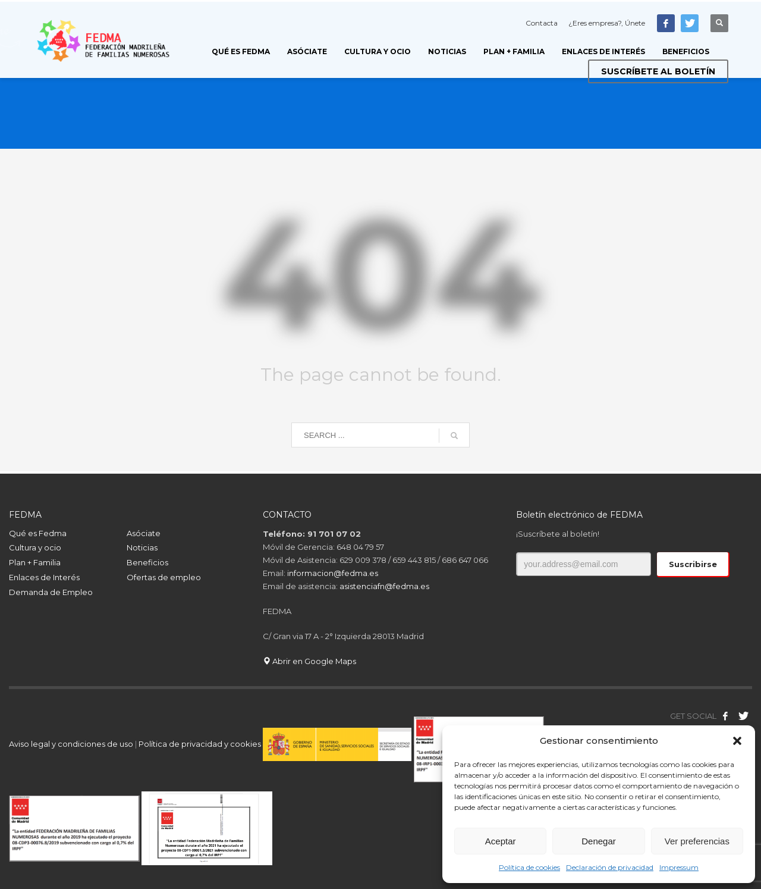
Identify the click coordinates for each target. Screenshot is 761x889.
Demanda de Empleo (51, 592)
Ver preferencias (697, 841)
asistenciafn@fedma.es (384, 586)
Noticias (142, 547)
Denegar (598, 841)
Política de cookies (529, 867)
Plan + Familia (35, 562)
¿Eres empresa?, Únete (606, 22)
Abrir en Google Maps (309, 661)
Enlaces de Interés (44, 577)
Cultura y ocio (35, 547)
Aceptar (500, 841)
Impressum (679, 867)
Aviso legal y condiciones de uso (71, 744)
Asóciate (144, 533)
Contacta (542, 22)
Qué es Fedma (38, 533)
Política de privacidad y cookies (201, 744)
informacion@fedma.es (332, 573)
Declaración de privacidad (609, 867)
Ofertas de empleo (164, 577)
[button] (737, 741)
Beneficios (147, 562)
